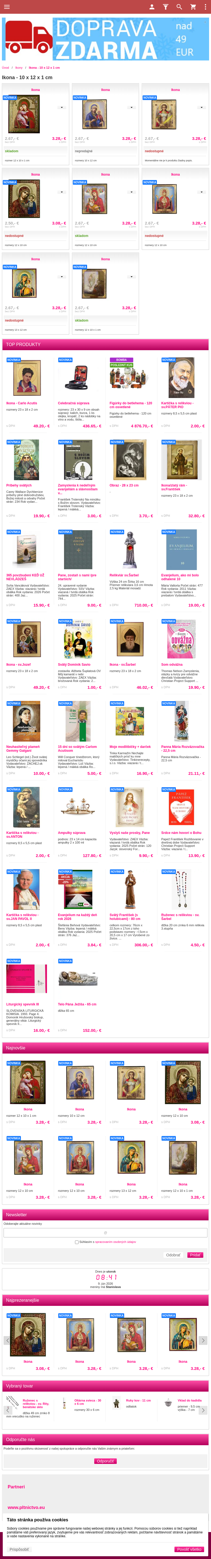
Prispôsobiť (19, 1549)
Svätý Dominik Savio (74, 665)
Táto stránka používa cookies (37, 1519)
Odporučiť (105, 1461)
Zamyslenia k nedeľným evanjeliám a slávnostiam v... (78, 489)
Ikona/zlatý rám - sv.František (174, 487)
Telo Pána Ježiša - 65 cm (77, 1004)
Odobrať (173, 1255)
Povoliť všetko (189, 1549)
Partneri (16, 1486)
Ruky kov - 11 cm (138, 1400)
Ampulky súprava (71, 833)
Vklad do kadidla (190, 1400)
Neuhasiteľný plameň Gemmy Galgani (23, 749)
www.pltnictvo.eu (26, 1507)
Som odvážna (171, 665)
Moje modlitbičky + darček (130, 747)
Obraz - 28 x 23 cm (124, 485)
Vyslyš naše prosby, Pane (130, 833)
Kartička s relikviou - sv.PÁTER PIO (177, 405)
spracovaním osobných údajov (115, 1241)
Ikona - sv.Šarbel (122, 665)
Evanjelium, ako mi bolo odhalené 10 (180, 577)
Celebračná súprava (73, 403)
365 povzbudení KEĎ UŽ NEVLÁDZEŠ (25, 577)
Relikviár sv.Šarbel (124, 575)
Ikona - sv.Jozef (18, 665)
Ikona (39, 1362)
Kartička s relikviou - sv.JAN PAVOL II (22, 917)
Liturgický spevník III (22, 1004)
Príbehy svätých (19, 485)
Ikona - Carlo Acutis (21, 403)
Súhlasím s (105, 1241)
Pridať (195, 1255)
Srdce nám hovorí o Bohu (181, 833)
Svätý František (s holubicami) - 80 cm (125, 917)
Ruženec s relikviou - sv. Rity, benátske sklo (36, 1404)
